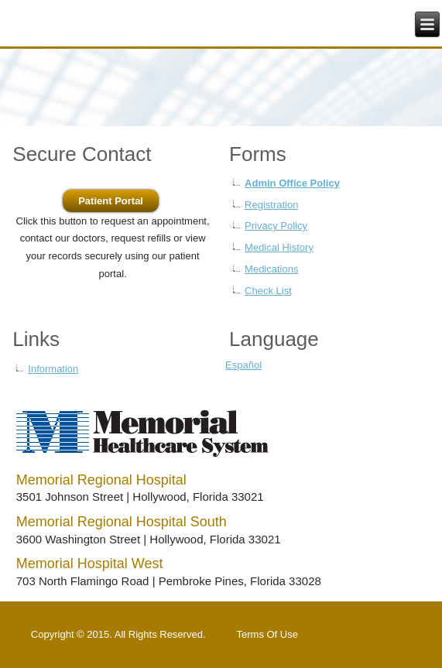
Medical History (279, 247)
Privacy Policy (276, 225)
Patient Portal (110, 201)
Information (53, 369)
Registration (271, 205)
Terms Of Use (267, 634)
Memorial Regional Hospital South (121, 521)
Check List (268, 290)
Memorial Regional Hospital (101, 480)
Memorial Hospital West (89, 563)
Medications (271, 269)
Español (243, 365)
